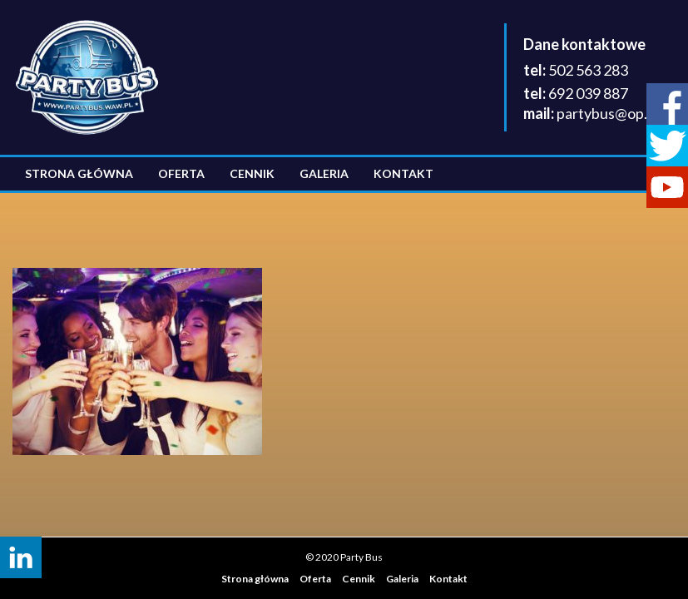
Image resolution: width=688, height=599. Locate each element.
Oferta (181, 173)
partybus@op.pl (608, 113)
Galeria (324, 173)
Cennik (252, 173)
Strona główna (79, 173)
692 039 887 (588, 93)
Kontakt (403, 173)
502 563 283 (588, 70)
